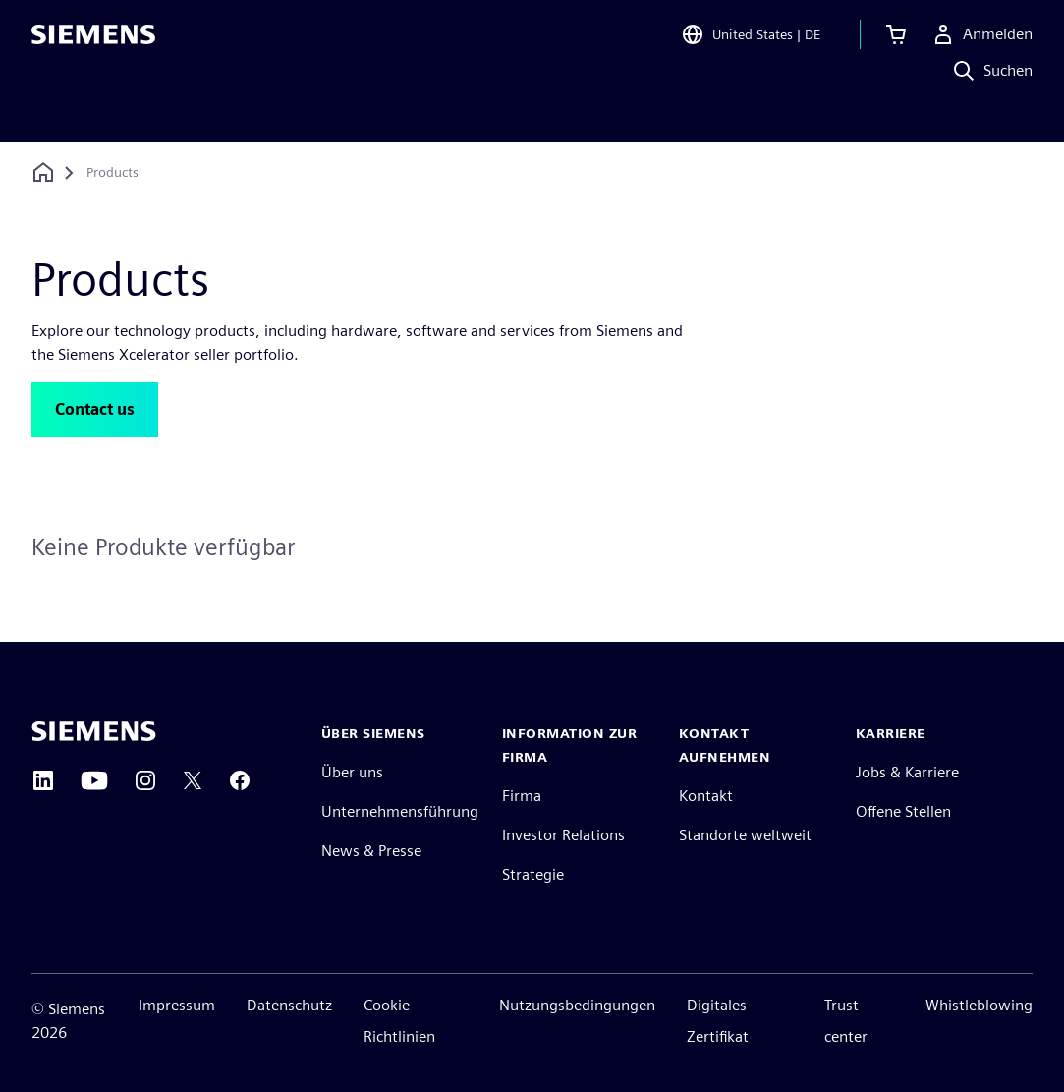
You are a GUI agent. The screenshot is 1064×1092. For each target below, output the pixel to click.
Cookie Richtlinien (399, 1021)
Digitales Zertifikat (718, 1021)
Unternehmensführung (399, 811)
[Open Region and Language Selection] (750, 43)
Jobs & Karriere (907, 772)
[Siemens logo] (93, 43)
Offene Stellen (903, 811)
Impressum (177, 1005)
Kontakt (706, 795)
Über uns (352, 772)
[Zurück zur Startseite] (43, 172)
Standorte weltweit (745, 835)
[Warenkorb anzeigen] (896, 43)
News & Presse (371, 850)
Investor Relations (563, 835)
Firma (521, 795)
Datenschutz (289, 1005)
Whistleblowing (979, 1005)
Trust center (846, 1021)
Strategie (533, 874)
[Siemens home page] (93, 731)
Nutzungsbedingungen (577, 1005)
